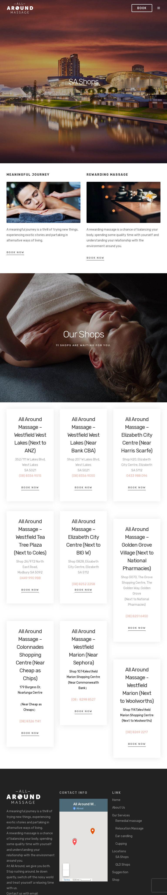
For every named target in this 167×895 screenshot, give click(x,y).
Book (142, 8)
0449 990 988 (30, 578)
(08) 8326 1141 (30, 721)
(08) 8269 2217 (137, 732)
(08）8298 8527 (83, 699)
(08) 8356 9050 (83, 476)
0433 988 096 (136, 476)
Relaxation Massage (129, 828)
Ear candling (123, 836)
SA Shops (122, 857)
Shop (115, 880)
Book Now (15, 252)
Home (116, 800)
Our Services (121, 815)
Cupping (121, 844)
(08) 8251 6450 (137, 616)
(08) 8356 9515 (30, 476)
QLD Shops (122, 864)
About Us (118, 807)
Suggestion (120, 872)
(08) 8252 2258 (83, 584)
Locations (119, 851)
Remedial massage (128, 821)
